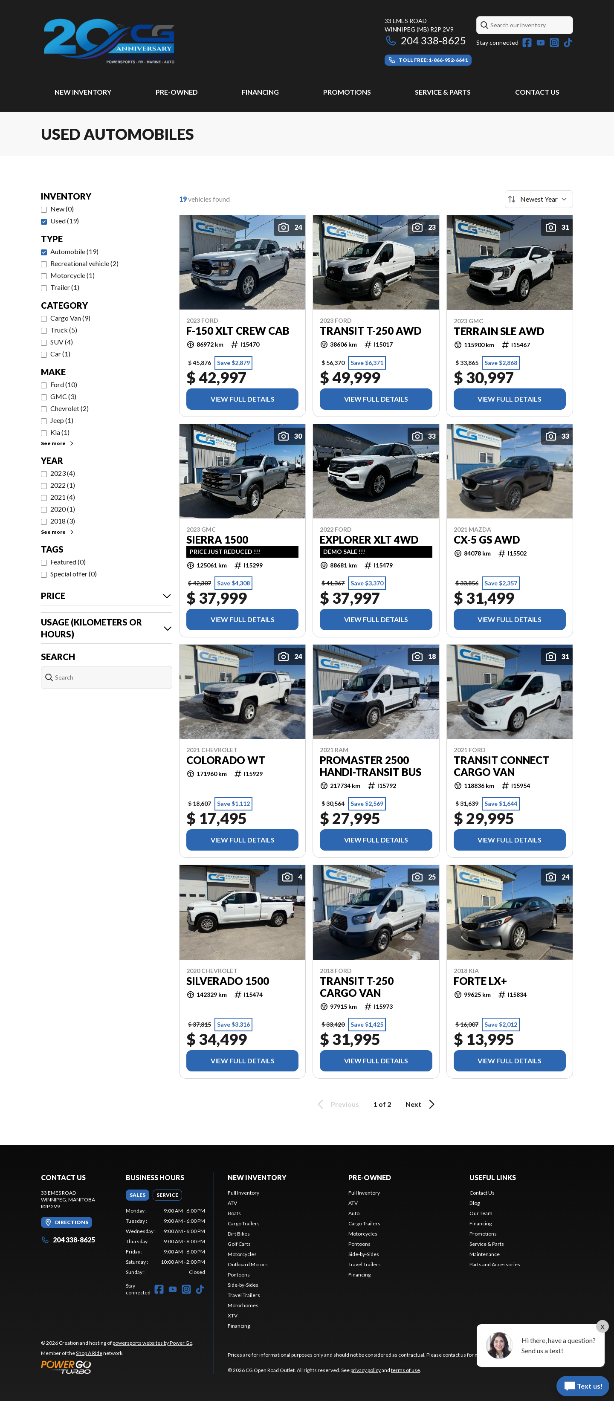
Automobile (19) (74, 251)
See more (58, 443)
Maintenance (484, 1254)
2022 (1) (62, 485)
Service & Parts (443, 92)
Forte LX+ (480, 981)
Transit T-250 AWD (370, 331)
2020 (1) (62, 509)
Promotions (347, 92)
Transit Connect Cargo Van (501, 766)
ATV (232, 1203)
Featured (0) (68, 562)
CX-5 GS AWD (487, 540)
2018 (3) (62, 521)
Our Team (480, 1213)
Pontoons (239, 1274)
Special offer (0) (73, 574)
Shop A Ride (89, 1353)
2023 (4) (62, 473)
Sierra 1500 (217, 540)
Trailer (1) (64, 287)
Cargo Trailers (244, 1223)
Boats (234, 1213)
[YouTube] (541, 43)
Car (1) (60, 354)
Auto (353, 1213)
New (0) (62, 209)
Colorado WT (225, 760)
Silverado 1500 (227, 981)
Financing (260, 92)
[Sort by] (539, 199)
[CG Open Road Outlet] (147, 41)
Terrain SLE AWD (499, 331)
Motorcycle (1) (72, 275)
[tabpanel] (166, 1241)
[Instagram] (554, 43)
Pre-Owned (177, 92)
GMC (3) (63, 396)
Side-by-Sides (243, 1285)
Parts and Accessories (494, 1264)
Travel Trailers (244, 1295)
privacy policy (365, 1370)
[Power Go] (117, 1367)
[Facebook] (527, 43)
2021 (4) (62, 497)
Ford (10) (63, 384)
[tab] (137, 1195)
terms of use (405, 1370)
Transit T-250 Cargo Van (357, 987)
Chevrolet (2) (69, 408)
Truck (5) (63, 330)
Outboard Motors (248, 1264)
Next (421, 1104)
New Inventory (83, 92)
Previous (337, 1104)
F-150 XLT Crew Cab (238, 331)
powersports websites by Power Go (152, 1343)
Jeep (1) (61, 420)
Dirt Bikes (239, 1233)
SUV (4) (61, 342)
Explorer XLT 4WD (369, 540)
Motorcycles (242, 1254)
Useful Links (492, 1177)
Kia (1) (60, 432)
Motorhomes (243, 1305)
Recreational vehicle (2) (84, 263)
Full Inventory (243, 1193)
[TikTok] (568, 43)
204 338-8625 (425, 40)
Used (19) (64, 221)
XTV (232, 1315)
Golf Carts (239, 1244)
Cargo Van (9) (70, 318)
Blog (474, 1203)
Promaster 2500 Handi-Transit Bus (370, 766)
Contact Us (537, 92)
